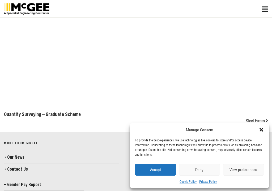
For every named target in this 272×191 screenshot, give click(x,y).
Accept (155, 169)
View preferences (243, 169)
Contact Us (17, 169)
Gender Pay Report (24, 184)
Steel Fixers (255, 120)
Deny (199, 169)
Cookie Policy (188, 182)
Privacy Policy (208, 182)
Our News (15, 157)
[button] (261, 129)
